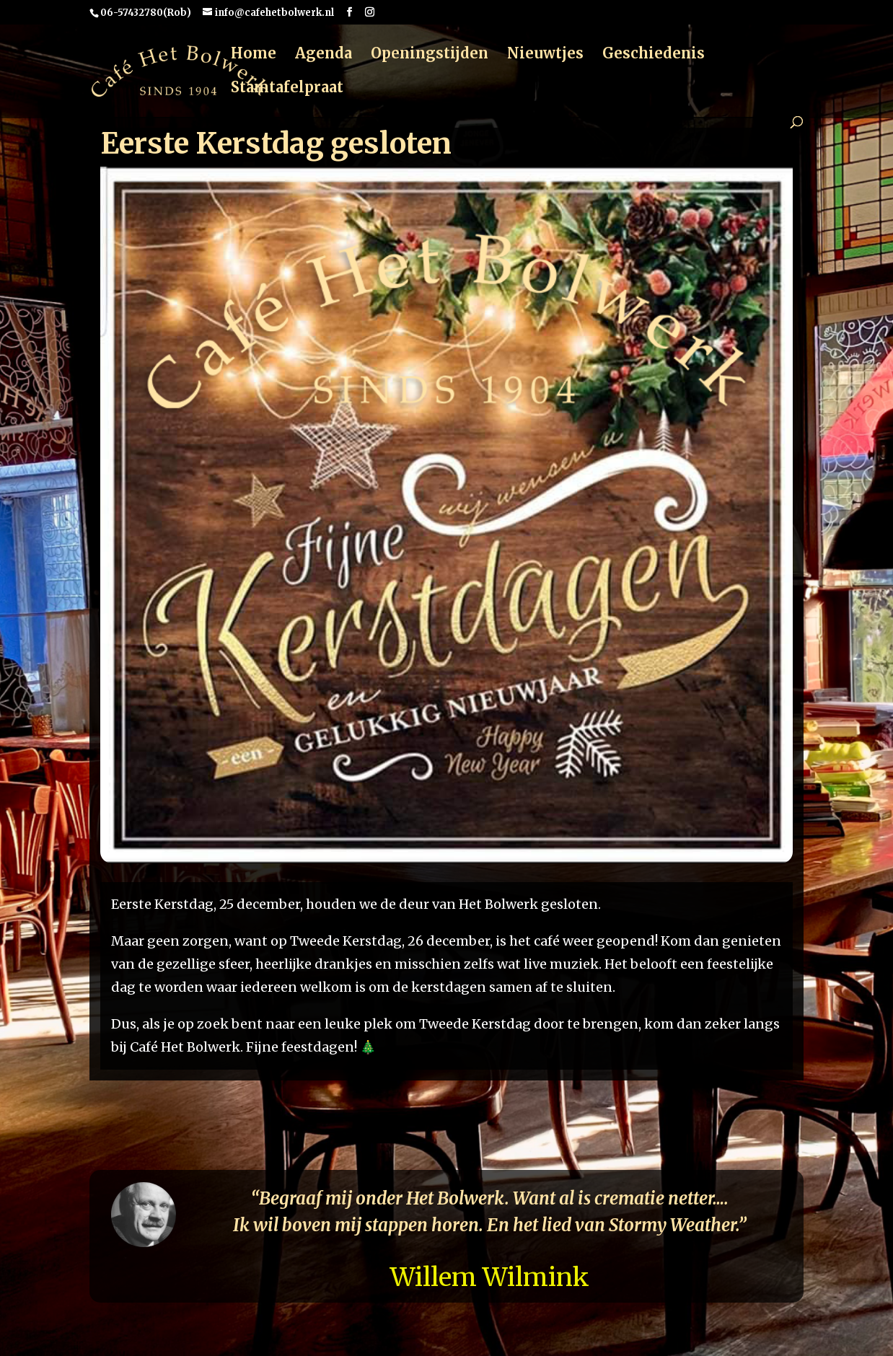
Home (253, 55)
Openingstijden (429, 55)
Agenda (323, 55)
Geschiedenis (653, 55)
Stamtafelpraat (287, 89)
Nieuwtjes (545, 55)
